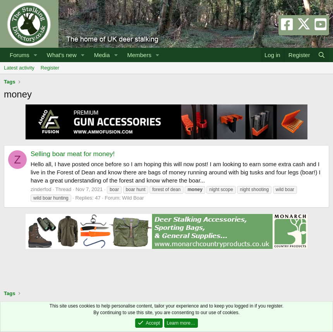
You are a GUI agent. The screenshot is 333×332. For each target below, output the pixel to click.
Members (139, 55)
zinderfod (41, 189)
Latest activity (19, 68)
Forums (19, 55)
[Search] (321, 55)
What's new (62, 55)
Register (50, 68)
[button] (35, 55)
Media (102, 55)
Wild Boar (133, 198)
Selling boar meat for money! (73, 154)
